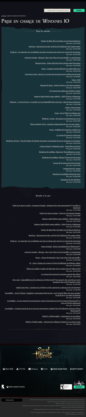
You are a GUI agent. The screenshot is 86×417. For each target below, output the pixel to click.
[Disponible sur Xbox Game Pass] (58, 369)
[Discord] (50, 376)
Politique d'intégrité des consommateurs (75, 414)
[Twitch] (35, 376)
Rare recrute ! (79, 387)
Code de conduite (65, 412)
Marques (74, 412)
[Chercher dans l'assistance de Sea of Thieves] (57, 10)
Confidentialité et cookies (54, 412)
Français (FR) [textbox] (10, 400)
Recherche (79, 10)
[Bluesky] (59, 376)
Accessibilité (80, 412)
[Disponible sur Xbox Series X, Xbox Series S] (8, 369)
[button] (11, 400)
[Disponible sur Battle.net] (76, 369)
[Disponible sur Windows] (33, 369)
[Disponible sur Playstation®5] (21, 369)
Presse (32, 412)
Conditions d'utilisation (40, 412)
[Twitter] (30, 376)
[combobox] (57, 10)
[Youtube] (43, 376)
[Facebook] (26, 376)
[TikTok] (54, 376)
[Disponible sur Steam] (44, 369)
